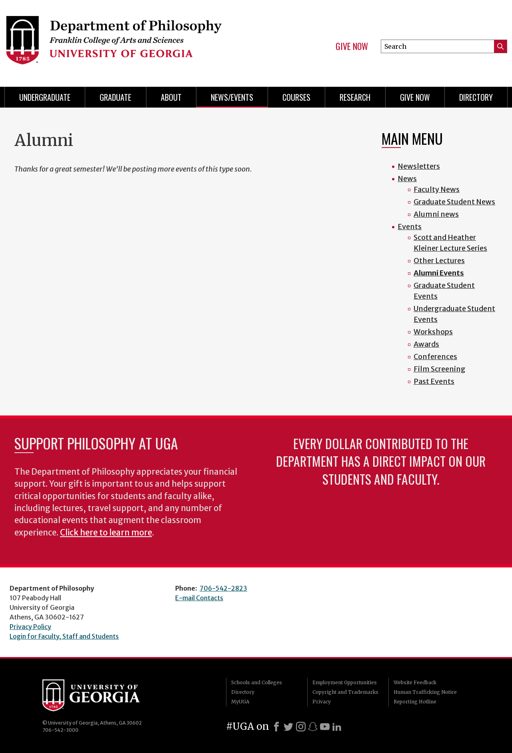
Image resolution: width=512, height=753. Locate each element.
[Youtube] (325, 726)
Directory (476, 97)
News (407, 178)
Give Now (352, 46)
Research (355, 97)
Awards (426, 344)
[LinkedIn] (337, 726)
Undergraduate (44, 97)
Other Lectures (439, 260)
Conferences (435, 356)
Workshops (433, 331)
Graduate (115, 97)
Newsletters (419, 166)
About (171, 97)
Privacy (321, 702)
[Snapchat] (313, 726)
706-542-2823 (223, 588)
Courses (296, 97)
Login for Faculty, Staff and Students (64, 636)
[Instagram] (301, 726)
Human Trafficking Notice (425, 692)
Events (410, 226)
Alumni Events (439, 273)
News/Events (232, 97)
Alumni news (436, 214)
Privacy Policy (30, 627)
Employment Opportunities (344, 682)
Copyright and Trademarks (345, 692)
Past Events (434, 381)
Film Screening (440, 369)
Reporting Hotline (415, 702)
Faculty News (437, 189)
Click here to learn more (106, 532)
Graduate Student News (454, 201)
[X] (288, 726)
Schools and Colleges (256, 682)
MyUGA (240, 702)
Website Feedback (415, 682)
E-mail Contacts (199, 598)
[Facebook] (276, 726)
